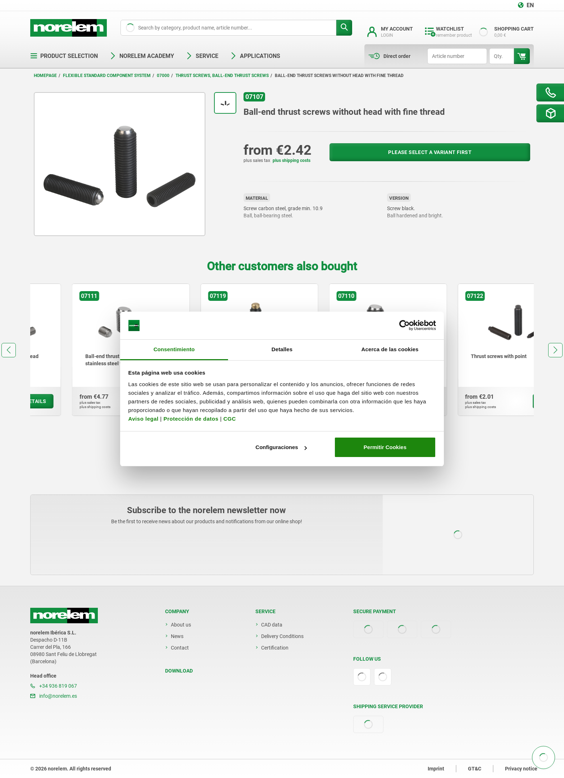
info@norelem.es (53, 696)
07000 (163, 75)
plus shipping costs (291, 160)
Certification (274, 648)
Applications (255, 56)
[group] (89, 350)
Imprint (436, 769)
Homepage (45, 75)
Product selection (64, 56)
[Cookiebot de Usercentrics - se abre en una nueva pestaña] (404, 325)
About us (181, 625)
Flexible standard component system (107, 75)
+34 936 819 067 (53, 686)
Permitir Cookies (385, 447)
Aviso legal (143, 419)
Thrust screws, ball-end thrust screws (222, 75)
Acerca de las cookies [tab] (390, 349)
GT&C (474, 769)
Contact (180, 648)
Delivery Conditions (282, 636)
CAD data (271, 625)
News (177, 636)
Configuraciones (280, 447)
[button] (8, 350)
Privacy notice (521, 769)
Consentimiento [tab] (174, 349)
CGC (229, 419)
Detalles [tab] (282, 349)
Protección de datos (190, 419)
